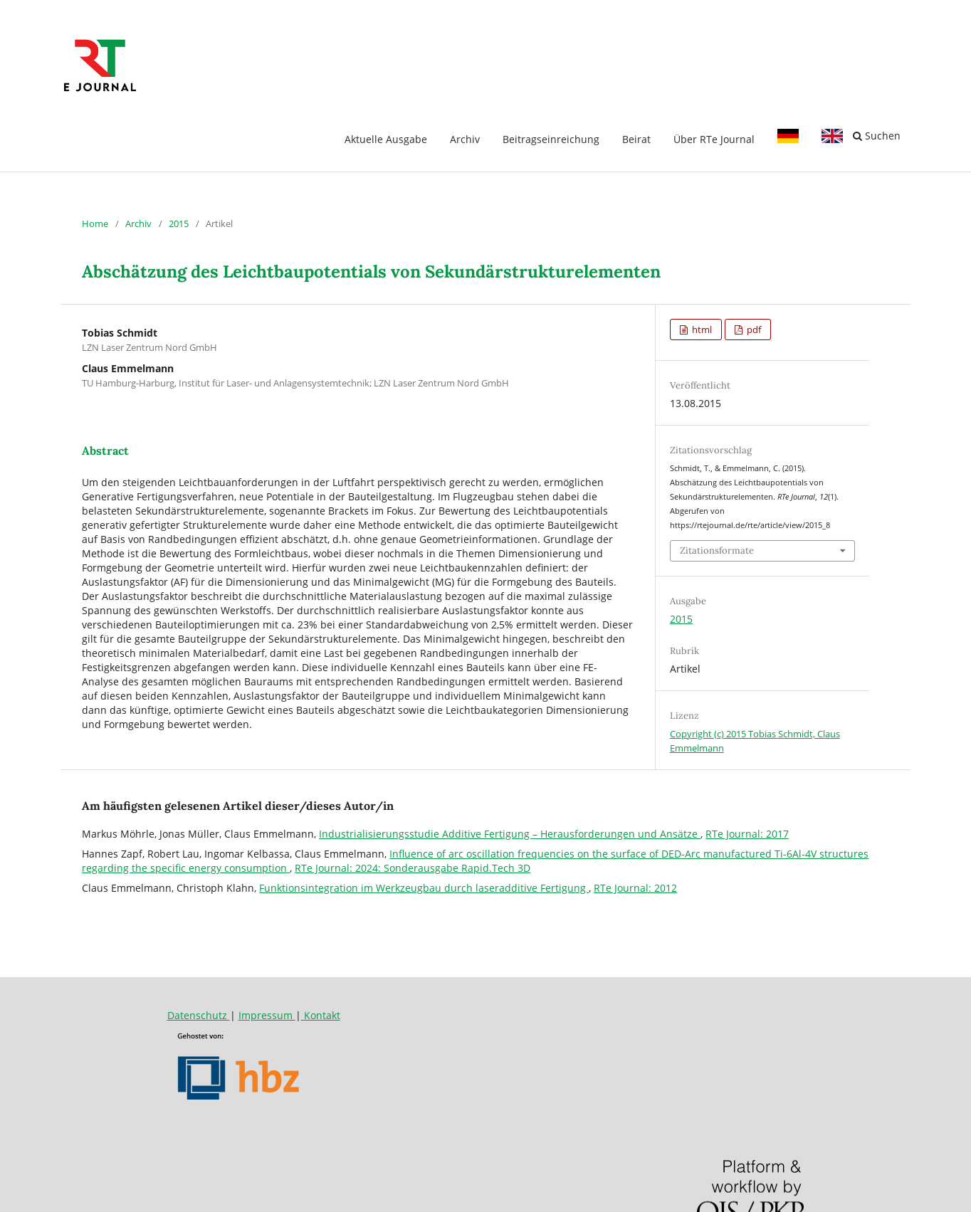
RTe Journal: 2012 (635, 888)
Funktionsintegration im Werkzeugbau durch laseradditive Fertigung (424, 888)
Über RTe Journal (714, 139)
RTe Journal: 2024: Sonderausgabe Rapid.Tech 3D (412, 868)
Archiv (465, 139)
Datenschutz (198, 1015)
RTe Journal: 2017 (747, 834)
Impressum (266, 1015)
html (701, 329)
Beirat (636, 139)
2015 (179, 223)
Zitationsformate (717, 550)
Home (95, 223)
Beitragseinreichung (551, 139)
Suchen (877, 135)
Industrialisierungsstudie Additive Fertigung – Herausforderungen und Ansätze (509, 834)
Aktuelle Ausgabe (386, 139)
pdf (753, 329)
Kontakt (320, 1015)
